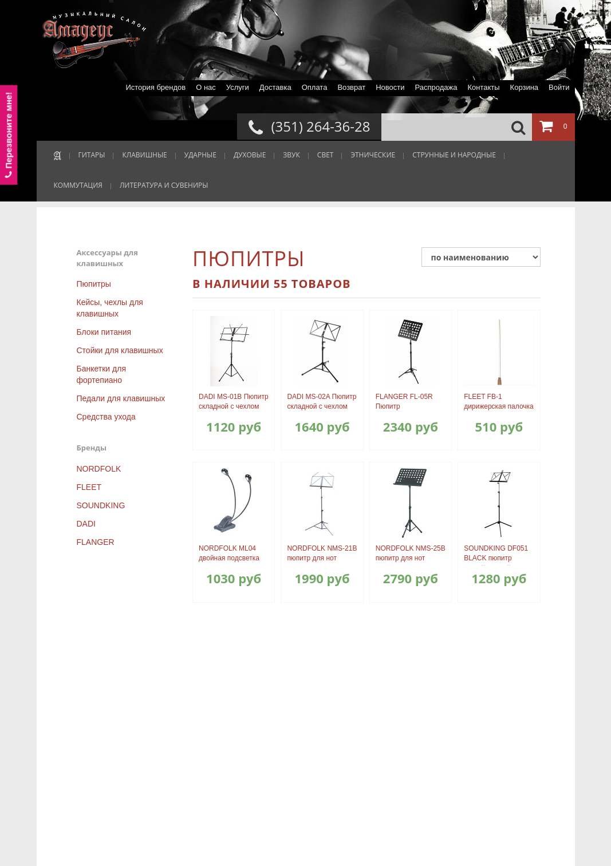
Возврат (351, 87)
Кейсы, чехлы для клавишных (110, 308)
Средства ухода (106, 416)
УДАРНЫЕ (200, 155)
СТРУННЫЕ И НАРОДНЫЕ (454, 155)
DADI (86, 523)
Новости (390, 87)
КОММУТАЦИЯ (78, 185)
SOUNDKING (101, 505)
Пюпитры (94, 283)
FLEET (89, 487)
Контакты (483, 87)
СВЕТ (325, 155)
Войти (559, 87)
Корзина (524, 87)
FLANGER (96, 542)
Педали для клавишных (121, 398)
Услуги (237, 87)
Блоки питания (104, 332)
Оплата (315, 87)
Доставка (275, 87)
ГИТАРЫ (91, 155)
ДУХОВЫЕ (250, 155)
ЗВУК (291, 155)
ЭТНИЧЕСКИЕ (372, 155)
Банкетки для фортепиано (101, 374)
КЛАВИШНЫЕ (144, 155)
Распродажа (436, 87)
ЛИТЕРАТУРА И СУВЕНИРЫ (164, 185)
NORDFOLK (99, 468)
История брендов (155, 87)
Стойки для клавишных (120, 350)
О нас (206, 87)
